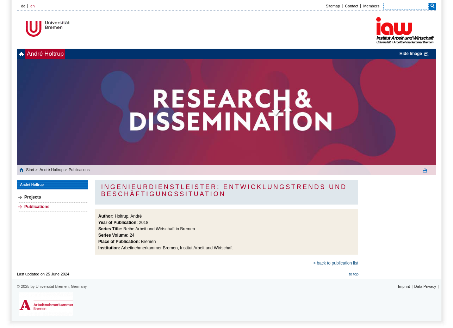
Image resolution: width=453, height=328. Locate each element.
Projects (32, 197)
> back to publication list (335, 263)
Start (30, 170)
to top (354, 274)
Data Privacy (425, 286)
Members (371, 6)
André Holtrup (56, 53)
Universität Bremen (71, 29)
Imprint (404, 286)
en (32, 6)
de (23, 6)
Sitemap (333, 6)
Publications (79, 170)
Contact (351, 6)
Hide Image (410, 53)
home (25, 54)
